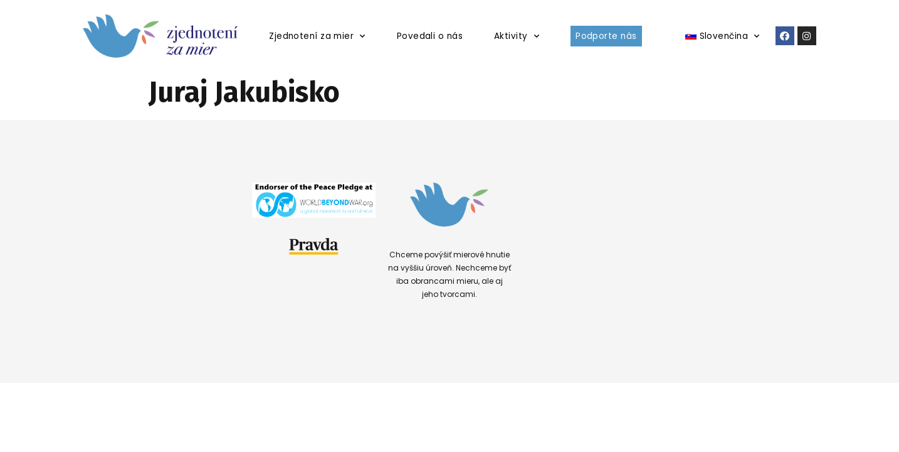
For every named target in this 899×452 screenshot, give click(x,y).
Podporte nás (606, 36)
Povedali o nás (430, 36)
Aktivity (516, 36)
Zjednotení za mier (317, 36)
